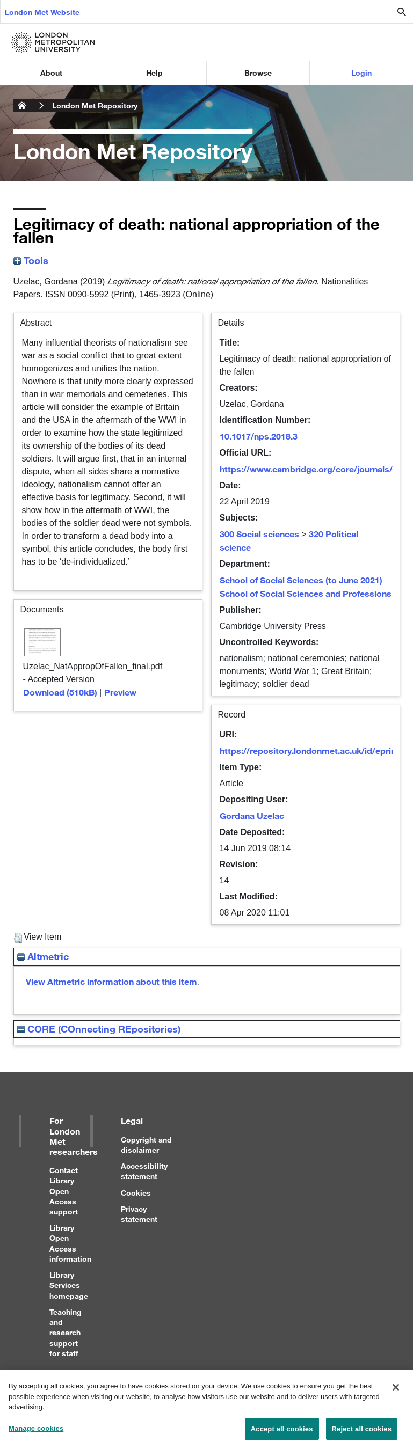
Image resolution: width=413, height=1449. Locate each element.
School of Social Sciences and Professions (306, 593)
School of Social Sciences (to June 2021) (301, 580)
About (51, 72)
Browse (258, 72)
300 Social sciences (259, 534)
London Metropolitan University (22, 105)
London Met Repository (94, 105)
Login (361, 72)
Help (154, 72)
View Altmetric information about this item (111, 981)
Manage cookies (36, 1432)
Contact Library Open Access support (63, 1191)
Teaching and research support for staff (65, 1332)
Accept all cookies (282, 1433)
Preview (120, 692)
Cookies (136, 1192)
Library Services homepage (68, 1285)
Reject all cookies (362, 1433)
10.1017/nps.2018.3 (259, 436)
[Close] (396, 1391)
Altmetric (43, 956)
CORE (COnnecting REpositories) (98, 1029)
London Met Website (42, 12)
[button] (18, 938)
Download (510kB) (60, 692)
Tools (30, 260)
